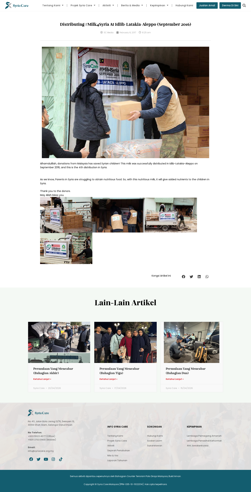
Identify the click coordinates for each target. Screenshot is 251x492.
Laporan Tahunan (117, 460)
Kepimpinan (159, 5)
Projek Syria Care (83, 5)
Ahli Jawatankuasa (197, 445)
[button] (183, 277)
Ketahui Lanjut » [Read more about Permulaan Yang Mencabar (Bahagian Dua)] (175, 379)
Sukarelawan (154, 445)
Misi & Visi (112, 455)
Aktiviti (108, 5)
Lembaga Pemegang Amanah (204, 435)
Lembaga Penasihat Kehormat (204, 440)
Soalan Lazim (154, 440)
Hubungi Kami (184, 5)
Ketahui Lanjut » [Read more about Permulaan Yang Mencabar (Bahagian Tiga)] (108, 379)
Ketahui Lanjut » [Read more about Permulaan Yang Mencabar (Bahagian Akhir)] (42, 379)
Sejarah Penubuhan (118, 450)
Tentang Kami (52, 5)
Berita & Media (132, 5)
